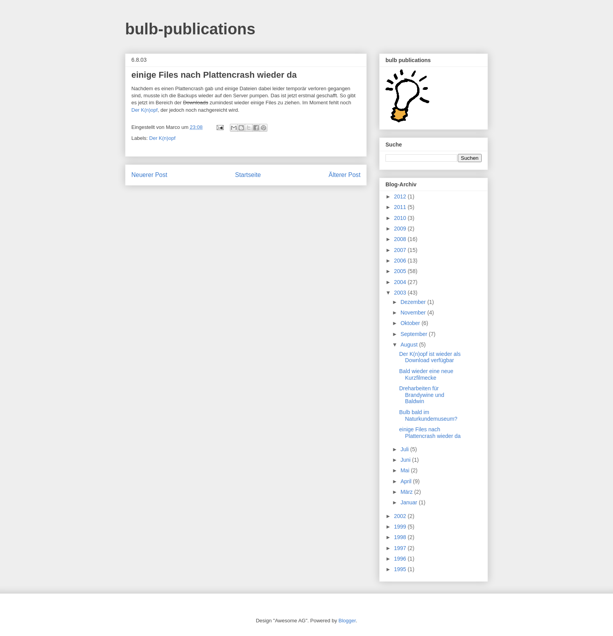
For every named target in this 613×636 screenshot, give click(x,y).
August (409, 344)
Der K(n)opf (144, 110)
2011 (401, 207)
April (406, 481)
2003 (401, 292)
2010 (401, 218)
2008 (401, 239)
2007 (401, 250)
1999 (401, 526)
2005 (401, 271)
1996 (401, 559)
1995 (401, 569)
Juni (406, 460)
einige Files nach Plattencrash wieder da (430, 432)
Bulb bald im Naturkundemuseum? (428, 415)
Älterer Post (344, 175)
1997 (401, 548)
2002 (401, 516)
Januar (409, 502)
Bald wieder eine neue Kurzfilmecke (426, 374)
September (414, 334)
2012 (401, 196)
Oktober (410, 323)
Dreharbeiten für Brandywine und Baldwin (421, 395)
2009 (401, 228)
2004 (401, 282)
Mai (405, 470)
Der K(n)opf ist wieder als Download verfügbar (430, 357)
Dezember (413, 302)
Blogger (347, 620)
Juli (405, 449)
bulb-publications (190, 29)
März (407, 492)
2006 (401, 260)
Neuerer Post (149, 175)
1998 (401, 537)
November (413, 312)
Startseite (248, 175)
